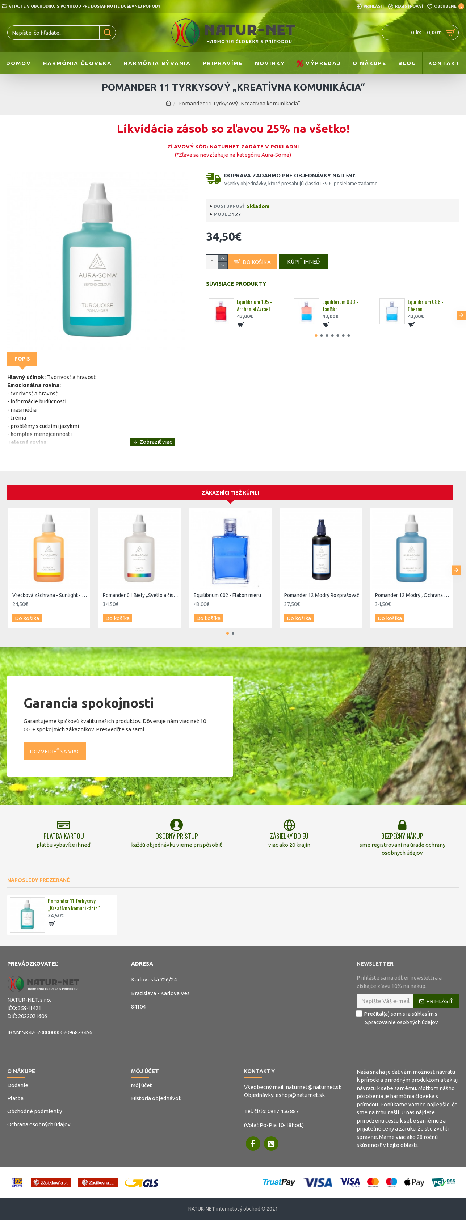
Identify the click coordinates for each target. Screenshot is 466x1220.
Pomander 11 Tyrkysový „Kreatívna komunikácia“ (74, 904)
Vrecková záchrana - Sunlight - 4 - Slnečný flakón (50, 591)
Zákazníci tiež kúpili (230, 489)
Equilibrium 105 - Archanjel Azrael (254, 309)
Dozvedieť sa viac (55, 744)
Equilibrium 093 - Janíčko (340, 309)
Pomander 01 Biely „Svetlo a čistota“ (141, 591)
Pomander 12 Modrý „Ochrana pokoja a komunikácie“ (413, 591)
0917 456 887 (283, 1111)
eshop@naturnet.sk (300, 1095)
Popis (22, 359)
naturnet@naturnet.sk (313, 1087)
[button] (461, 318)
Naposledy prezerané (38, 880)
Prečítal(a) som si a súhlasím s (398, 1018)
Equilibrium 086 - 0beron (426, 309)
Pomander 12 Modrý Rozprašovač (321, 591)
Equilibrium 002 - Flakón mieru (227, 591)
